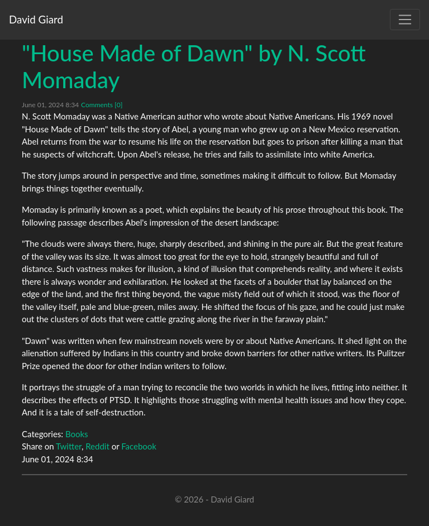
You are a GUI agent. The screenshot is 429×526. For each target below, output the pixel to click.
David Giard (36, 19)
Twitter (69, 446)
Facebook (138, 446)
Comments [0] (101, 105)
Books (76, 434)
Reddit (97, 446)
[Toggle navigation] (405, 19)
